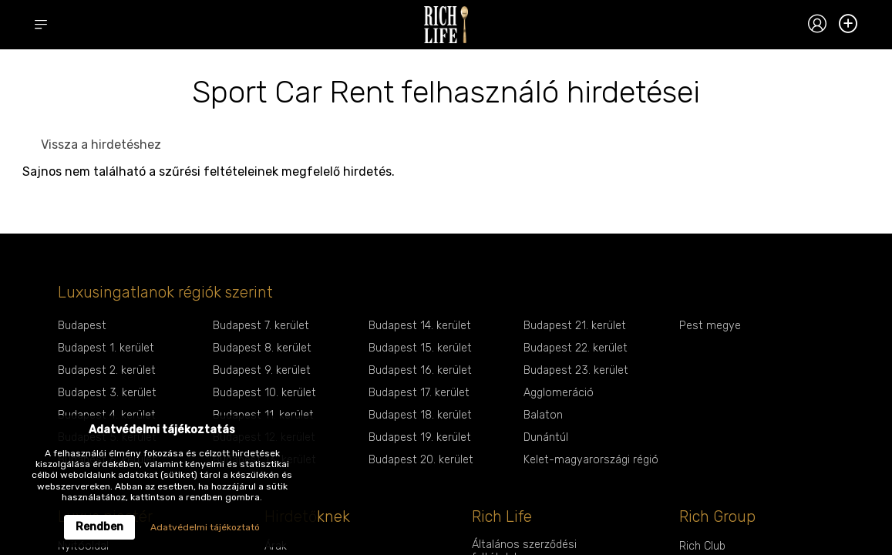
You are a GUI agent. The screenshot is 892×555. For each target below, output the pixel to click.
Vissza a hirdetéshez (101, 144)
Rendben (99, 526)
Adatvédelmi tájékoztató (205, 527)
